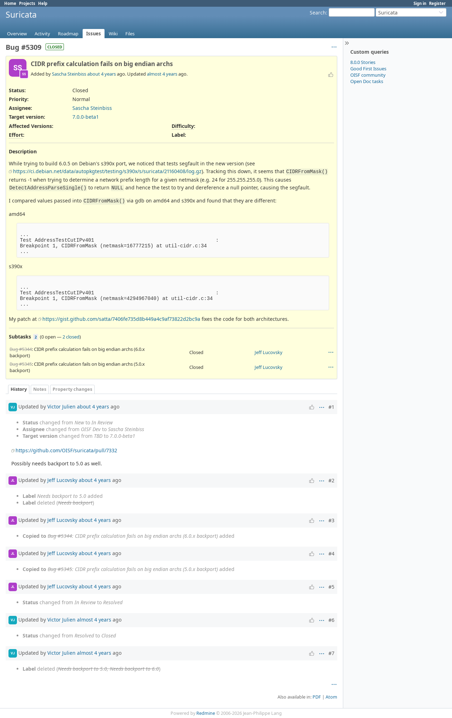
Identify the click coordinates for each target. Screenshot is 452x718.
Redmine (205, 713)
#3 (331, 520)
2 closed (71, 337)
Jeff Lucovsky (268, 352)
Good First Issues (368, 68)
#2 (331, 480)
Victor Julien (61, 406)
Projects (27, 3)
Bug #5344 (21, 349)
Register (437, 3)
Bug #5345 (21, 364)
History (19, 389)
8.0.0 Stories (362, 62)
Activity (42, 33)
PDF (317, 697)
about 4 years (101, 74)
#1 (331, 407)
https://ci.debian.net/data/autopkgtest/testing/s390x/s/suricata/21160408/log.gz (107, 171)
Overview (17, 33)
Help (42, 3)
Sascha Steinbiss (69, 74)
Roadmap (68, 33)
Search (318, 12)
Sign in (420, 3)
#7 (331, 653)
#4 (331, 553)
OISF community (368, 75)
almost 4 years (162, 74)
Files (130, 33)
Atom (331, 697)
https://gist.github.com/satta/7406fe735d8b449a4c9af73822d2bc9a (121, 319)
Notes (39, 389)
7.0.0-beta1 (85, 116)
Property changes (72, 389)
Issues (93, 33)
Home (10, 3)
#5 (331, 586)
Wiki (113, 33)
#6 (331, 620)
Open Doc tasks (366, 81)
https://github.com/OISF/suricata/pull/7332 (66, 450)
